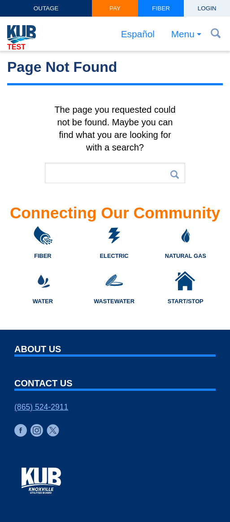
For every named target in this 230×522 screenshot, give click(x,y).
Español (138, 34)
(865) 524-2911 (41, 407)
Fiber (161, 8)
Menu (183, 34)
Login (207, 8)
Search (174, 174)
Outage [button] (46, 8)
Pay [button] (115, 8)
